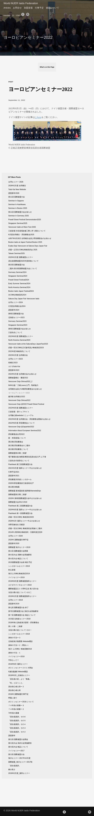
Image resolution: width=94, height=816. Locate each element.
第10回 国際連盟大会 (16, 265)
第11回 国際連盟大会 (16, 197)
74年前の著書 (13, 713)
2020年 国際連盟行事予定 (18, 540)
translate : (8, 15)
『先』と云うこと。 (16, 683)
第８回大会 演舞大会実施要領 (20, 555)
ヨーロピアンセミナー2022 (19, 393)
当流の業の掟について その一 (20, 630)
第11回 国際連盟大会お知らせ (20, 212)
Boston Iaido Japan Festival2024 (21, 291)
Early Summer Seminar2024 (19, 283)
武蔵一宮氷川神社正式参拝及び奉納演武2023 (26, 348)
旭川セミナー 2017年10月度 (19, 758)
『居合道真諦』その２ (17, 732)
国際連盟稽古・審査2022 (18, 378)
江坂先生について (15, 332)
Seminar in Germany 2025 (18, 216)
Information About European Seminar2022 (24, 430)
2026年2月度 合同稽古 (17, 186)
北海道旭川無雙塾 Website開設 (20, 641)
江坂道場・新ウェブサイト (18, 412)
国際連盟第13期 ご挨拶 (17, 453)
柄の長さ (11, 769)
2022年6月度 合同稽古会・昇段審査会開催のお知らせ (29, 419)
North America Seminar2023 (19, 340)
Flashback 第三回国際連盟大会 (20, 464)
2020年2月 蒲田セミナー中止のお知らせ (24, 521)
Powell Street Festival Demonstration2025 (24, 219)
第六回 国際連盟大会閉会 (18, 739)
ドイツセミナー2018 (16, 656)
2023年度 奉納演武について (19, 351)
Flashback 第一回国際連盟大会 (20, 513)
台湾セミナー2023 (15, 359)
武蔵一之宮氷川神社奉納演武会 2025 (22, 250)
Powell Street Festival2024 (18, 280)
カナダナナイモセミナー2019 (20, 585)
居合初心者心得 (14, 690)
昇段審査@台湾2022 (16, 434)
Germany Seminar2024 (17, 272)
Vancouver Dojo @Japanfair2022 (21, 427)
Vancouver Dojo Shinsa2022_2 (20, 381)
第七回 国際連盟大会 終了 (18, 607)
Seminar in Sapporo (16, 201)
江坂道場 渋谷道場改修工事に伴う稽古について (27, 231)
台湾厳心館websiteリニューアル (20, 415)
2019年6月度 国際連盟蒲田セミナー (22, 581)
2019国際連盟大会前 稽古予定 (20, 562)
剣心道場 (11, 570)
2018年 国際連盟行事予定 (18, 694)
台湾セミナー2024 (15, 302)
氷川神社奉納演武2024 (17, 295)
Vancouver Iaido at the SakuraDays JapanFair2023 (28, 344)
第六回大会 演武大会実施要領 (20, 743)
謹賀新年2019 (13, 604)
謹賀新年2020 (13, 543)
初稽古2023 (13, 363)
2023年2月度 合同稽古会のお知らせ (22, 374)
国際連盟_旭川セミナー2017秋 (20, 762)
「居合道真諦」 (14, 766)
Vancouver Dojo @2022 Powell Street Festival (26, 404)
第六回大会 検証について (18, 747)
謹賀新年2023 (13, 370)
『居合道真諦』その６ (17, 717)
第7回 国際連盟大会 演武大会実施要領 (23, 611)
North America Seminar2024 (19, 287)
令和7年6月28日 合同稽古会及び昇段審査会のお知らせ (29, 238)
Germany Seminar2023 (17, 321)
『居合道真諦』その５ (17, 720)
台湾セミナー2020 (15, 536)
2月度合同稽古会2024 (16, 306)
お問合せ (17, 8)
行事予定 (39, 8)
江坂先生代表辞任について (18, 461)
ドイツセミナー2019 (16, 577)
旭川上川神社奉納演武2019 (19, 573)
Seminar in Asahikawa (16, 204)
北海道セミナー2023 (16, 317)
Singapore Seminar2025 (17, 223)
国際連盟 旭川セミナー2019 (19, 547)
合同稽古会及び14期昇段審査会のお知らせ (25, 389)
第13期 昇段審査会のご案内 (19, 445)
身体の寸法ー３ (14, 638)
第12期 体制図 (13, 487)
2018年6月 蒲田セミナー (18, 664)
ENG (18, 15)
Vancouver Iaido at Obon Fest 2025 (22, 227)
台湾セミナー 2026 (15, 182)
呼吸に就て (12, 698)
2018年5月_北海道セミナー (19, 675)
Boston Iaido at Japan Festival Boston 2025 (25, 242)
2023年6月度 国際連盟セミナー (20, 336)
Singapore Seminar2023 (17, 325)
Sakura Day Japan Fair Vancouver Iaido (23, 299)
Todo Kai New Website (17, 189)
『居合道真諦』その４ (17, 724)
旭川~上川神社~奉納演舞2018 (20, 649)
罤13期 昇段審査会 (15, 442)
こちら (38, 117)
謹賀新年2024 (13, 310)
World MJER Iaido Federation (21, 3)
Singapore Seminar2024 (17, 276)
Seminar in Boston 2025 (17, 208)
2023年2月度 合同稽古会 (18, 355)
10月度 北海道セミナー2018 (19, 619)
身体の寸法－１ (14, 653)
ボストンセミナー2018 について (21, 702)
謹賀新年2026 (13, 193)
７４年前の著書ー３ (16, 705)
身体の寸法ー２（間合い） (18, 645)
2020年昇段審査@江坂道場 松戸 (21, 483)
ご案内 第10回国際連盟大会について (22, 268)
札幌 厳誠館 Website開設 (18, 672)
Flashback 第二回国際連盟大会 (20, 506)
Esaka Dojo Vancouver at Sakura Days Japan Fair (27, 246)
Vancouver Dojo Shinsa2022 (19, 400)
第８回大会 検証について (18, 558)
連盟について (52, 8)
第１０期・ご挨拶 (15, 626)
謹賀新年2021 (13, 476)
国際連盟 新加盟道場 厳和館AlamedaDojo (24, 491)
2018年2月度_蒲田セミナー (19, 773)
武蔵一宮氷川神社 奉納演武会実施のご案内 (25, 528)
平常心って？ (13, 660)
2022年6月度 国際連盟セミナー (20, 408)
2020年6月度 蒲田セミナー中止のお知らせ (25, 510)
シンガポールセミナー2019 (19, 566)
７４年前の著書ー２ (16, 709)
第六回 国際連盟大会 (16, 754)
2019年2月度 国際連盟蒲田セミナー (22, 596)
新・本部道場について (17, 438)
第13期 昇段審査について (18, 449)
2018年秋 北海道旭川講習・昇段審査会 (23, 622)
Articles (7, 8)
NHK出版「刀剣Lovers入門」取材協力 (23, 385)
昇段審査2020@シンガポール (20, 479)
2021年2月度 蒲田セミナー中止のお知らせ (25, 468)
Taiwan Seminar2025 (16, 253)
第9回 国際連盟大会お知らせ (19, 329)
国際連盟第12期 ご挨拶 (17, 494)
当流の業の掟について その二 (20, 592)
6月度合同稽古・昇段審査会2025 (21, 234)
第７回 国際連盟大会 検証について (22, 615)
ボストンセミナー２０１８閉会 (20, 668)
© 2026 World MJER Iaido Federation (22, 810)
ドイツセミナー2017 (16, 751)
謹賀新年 (11, 735)
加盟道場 (28, 8)
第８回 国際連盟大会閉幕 (18, 551)
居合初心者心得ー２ (16, 687)
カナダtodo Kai (14, 366)
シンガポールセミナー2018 (19, 634)
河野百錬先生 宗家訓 (16, 525)
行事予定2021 (13, 472)
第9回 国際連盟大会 (16, 314)
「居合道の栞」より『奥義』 (19, 679)
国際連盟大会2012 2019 (17, 502)
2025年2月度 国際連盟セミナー (20, 257)
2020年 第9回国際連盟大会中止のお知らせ (25, 498)
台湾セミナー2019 (15, 600)
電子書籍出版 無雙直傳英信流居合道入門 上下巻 (27, 457)
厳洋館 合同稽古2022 (16, 396)
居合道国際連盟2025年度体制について (23, 261)
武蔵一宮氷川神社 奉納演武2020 (21, 517)
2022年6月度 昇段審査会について (21, 423)
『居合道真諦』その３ (17, 728)
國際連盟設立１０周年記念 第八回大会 (23, 589)
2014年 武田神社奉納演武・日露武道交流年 (25, 532)
